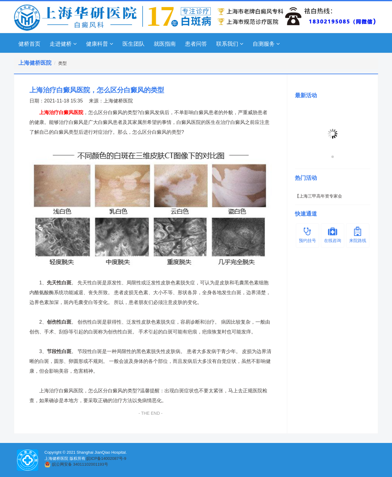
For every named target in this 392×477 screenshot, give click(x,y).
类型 (62, 63)
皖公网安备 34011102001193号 (80, 464)
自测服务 (266, 44)
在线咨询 (332, 235)
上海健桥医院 (118, 100)
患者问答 (196, 44)
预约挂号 (307, 235)
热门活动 (306, 178)
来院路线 (357, 235)
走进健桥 (63, 44)
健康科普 (99, 44)
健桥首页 (29, 44)
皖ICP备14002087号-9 (106, 458)
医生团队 (134, 44)
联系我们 (229, 44)
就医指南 (165, 44)
